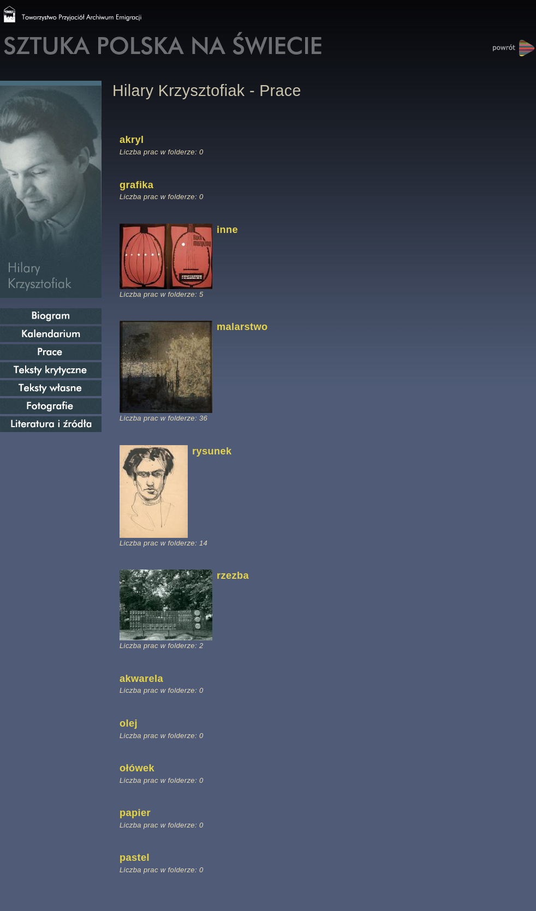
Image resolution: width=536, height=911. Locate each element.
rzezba (233, 575)
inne (227, 229)
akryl (132, 139)
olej (129, 723)
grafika (136, 184)
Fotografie (51, 406)
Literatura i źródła (51, 424)
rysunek (212, 451)
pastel (135, 857)
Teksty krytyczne (51, 370)
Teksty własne (51, 388)
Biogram (51, 316)
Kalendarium (51, 334)
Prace (51, 352)
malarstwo (242, 326)
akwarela (141, 678)
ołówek (137, 768)
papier (135, 812)
